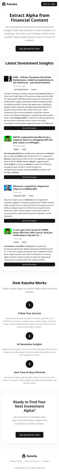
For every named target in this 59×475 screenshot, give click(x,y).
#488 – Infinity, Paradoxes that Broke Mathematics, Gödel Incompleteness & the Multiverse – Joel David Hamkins (33, 80)
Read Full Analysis (29, 128)
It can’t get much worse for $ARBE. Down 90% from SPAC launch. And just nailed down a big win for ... (32, 232)
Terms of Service (32, 461)
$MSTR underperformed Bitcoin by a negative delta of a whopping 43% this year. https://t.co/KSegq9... (33, 140)
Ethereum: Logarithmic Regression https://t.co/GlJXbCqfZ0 (31, 187)
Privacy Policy (16, 461)
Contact (45, 461)
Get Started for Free (29, 48)
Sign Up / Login (49, 4)
